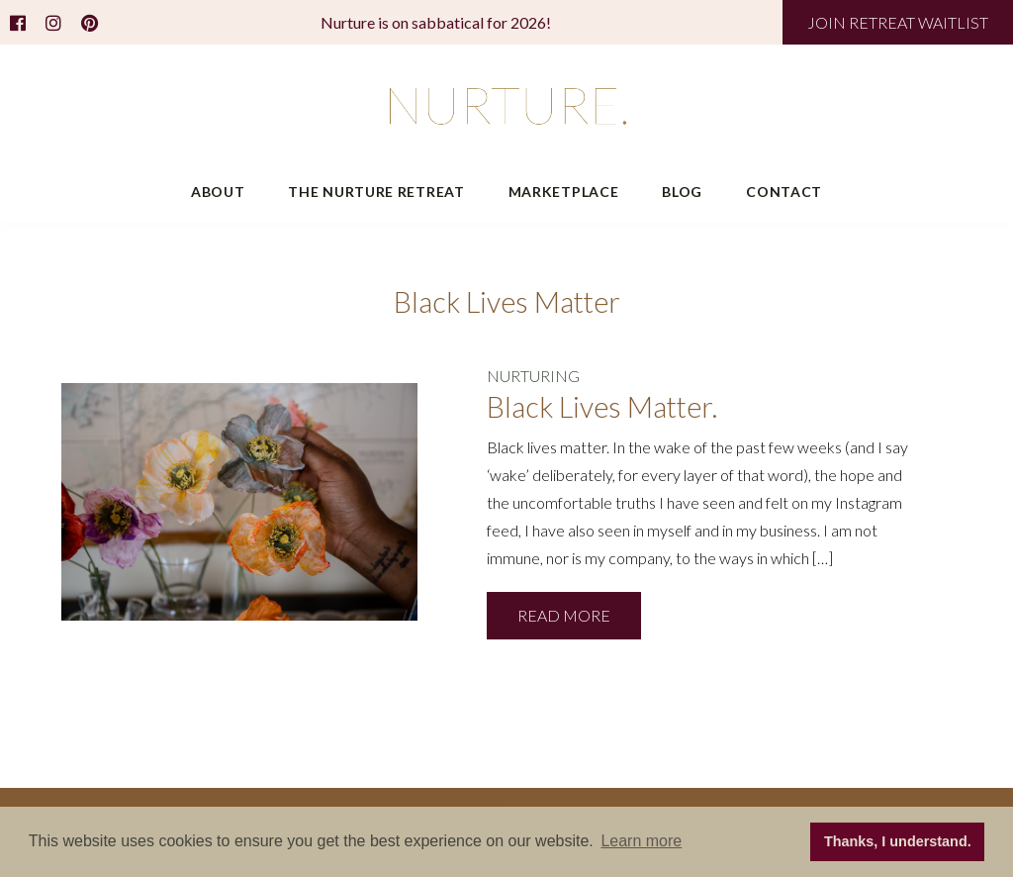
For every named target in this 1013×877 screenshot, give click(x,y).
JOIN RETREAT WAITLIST (897, 22)
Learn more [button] (641, 840)
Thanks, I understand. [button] (897, 841)
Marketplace (563, 191)
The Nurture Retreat (376, 191)
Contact (784, 191)
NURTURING (533, 375)
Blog (682, 191)
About (218, 191)
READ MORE (563, 615)
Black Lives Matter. (602, 407)
